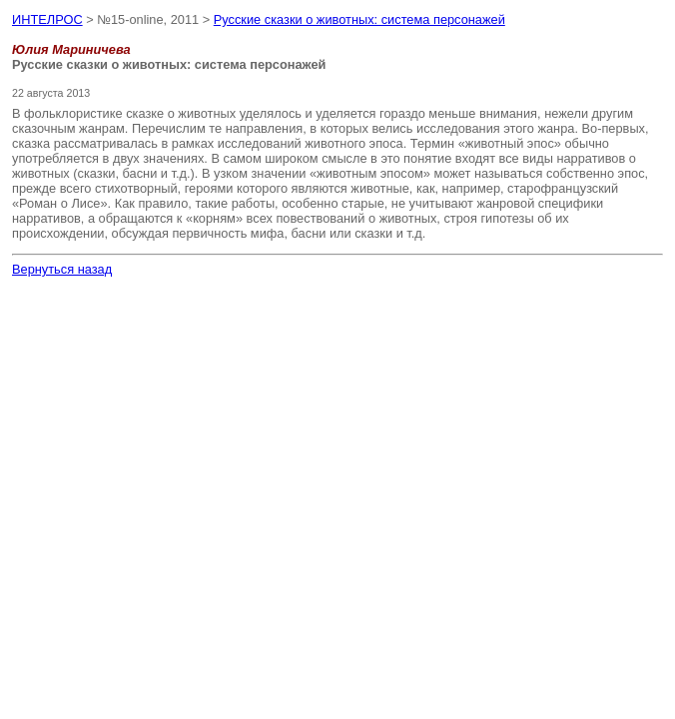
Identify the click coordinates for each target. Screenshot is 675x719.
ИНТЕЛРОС (47, 19)
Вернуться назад (62, 269)
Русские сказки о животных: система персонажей (359, 19)
